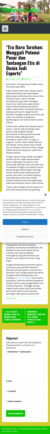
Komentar (19, 351)
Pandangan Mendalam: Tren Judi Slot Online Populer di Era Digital (36, 317)
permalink (12, 298)
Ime (10, 381)
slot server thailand (23, 278)
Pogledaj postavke (25, 236)
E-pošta (12, 391)
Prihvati (25, 222)
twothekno (27, 79)
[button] (45, 195)
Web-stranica (14, 401)
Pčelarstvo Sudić (20, 9)
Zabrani (25, 229)
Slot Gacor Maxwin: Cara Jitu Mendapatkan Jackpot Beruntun (12, 315)
